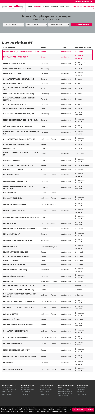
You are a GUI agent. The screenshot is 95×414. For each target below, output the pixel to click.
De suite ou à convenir (80, 57)
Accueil (30, 6)
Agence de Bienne (82, 385)
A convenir (79, 154)
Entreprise (54, 6)
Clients (46, 6)
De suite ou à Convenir (80, 343)
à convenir (79, 51)
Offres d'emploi (77, 6)
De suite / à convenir (83, 165)
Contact (62, 6)
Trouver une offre (81, 25)
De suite (78, 68)
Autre (43, 88)
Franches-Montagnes (49, 247)
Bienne (43, 51)
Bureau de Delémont (27, 385)
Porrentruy (45, 63)
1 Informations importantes (82, 1)
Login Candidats (87, 6)
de (93, 8)
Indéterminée (66, 51)
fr (93, 6)
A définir (78, 290)
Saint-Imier (45, 229)
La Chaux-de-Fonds (48, 139)
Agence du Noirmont (46, 385)
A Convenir (79, 295)
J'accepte (90, 410)
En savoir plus (78, 410)
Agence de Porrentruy (9, 385)
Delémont (45, 74)
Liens (68, 6)
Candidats (38, 6)
